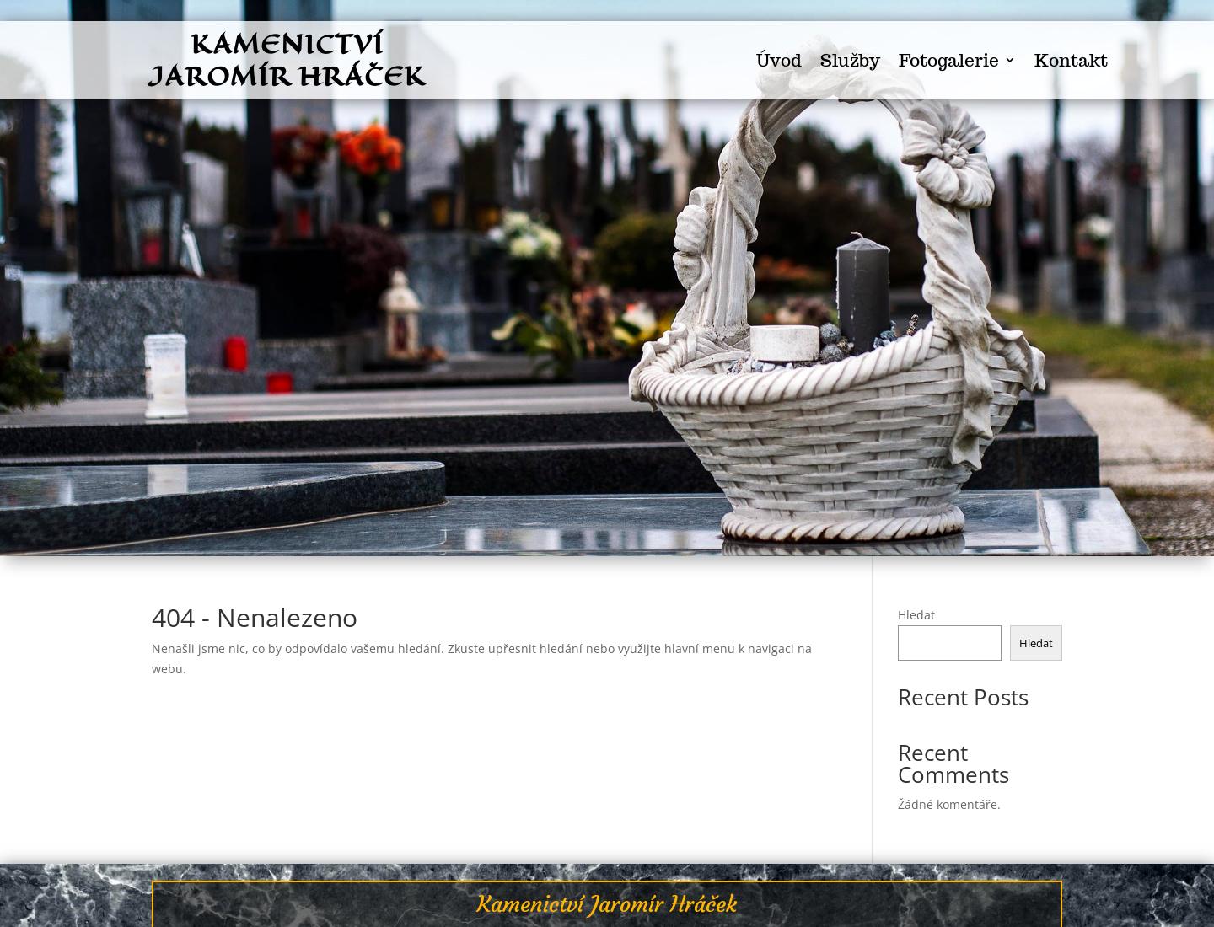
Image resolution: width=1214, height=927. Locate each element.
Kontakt (1071, 61)
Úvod (779, 61)
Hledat (916, 615)
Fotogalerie (949, 61)
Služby (850, 61)
